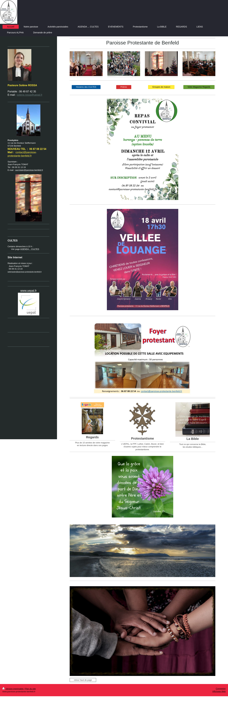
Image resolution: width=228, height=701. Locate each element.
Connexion (221, 688)
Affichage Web (219, 691)
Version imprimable (13, 689)
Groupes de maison (161, 87)
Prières (123, 87)
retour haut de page (83, 680)
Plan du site (30, 689)
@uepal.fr (36, 94)
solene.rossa (24, 94)
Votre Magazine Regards (199, 87)
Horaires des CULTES (86, 87)
